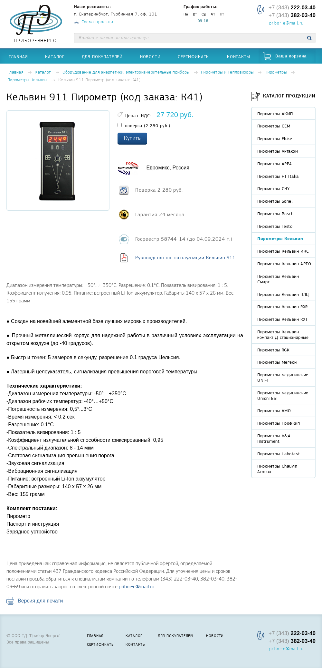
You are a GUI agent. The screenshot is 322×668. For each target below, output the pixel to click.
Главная (18, 56)
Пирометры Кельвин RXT (282, 319)
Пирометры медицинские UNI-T (282, 377)
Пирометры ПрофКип (278, 423)
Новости (150, 56)
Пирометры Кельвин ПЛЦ (283, 294)
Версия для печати (40, 600)
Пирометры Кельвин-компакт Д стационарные (282, 334)
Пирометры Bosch (275, 213)
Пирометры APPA (274, 163)
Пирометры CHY (273, 188)
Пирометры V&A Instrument (273, 438)
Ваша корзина (291, 56)
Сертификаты (194, 56)
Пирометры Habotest (278, 453)
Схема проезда (97, 22)
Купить (132, 138)
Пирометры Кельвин (27, 80)
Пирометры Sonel (274, 201)
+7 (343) (292, 7)
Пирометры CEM (273, 125)
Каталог (54, 56)
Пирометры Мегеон (277, 362)
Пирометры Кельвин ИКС (283, 251)
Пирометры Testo (274, 226)
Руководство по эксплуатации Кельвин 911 (185, 257)
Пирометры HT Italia (278, 176)
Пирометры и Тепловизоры (227, 72)
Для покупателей (102, 56)
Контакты (238, 56)
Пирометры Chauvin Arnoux (277, 468)
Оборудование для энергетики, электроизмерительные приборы (126, 72)
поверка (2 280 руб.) (144, 125)
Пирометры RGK (273, 349)
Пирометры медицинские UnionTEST (282, 395)
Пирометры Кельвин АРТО (284, 263)
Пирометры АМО (274, 410)
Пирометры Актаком (277, 151)
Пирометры (276, 72)
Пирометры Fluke (274, 138)
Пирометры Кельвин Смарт (278, 279)
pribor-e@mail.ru (286, 23)
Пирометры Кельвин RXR (282, 306)
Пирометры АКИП (275, 113)
